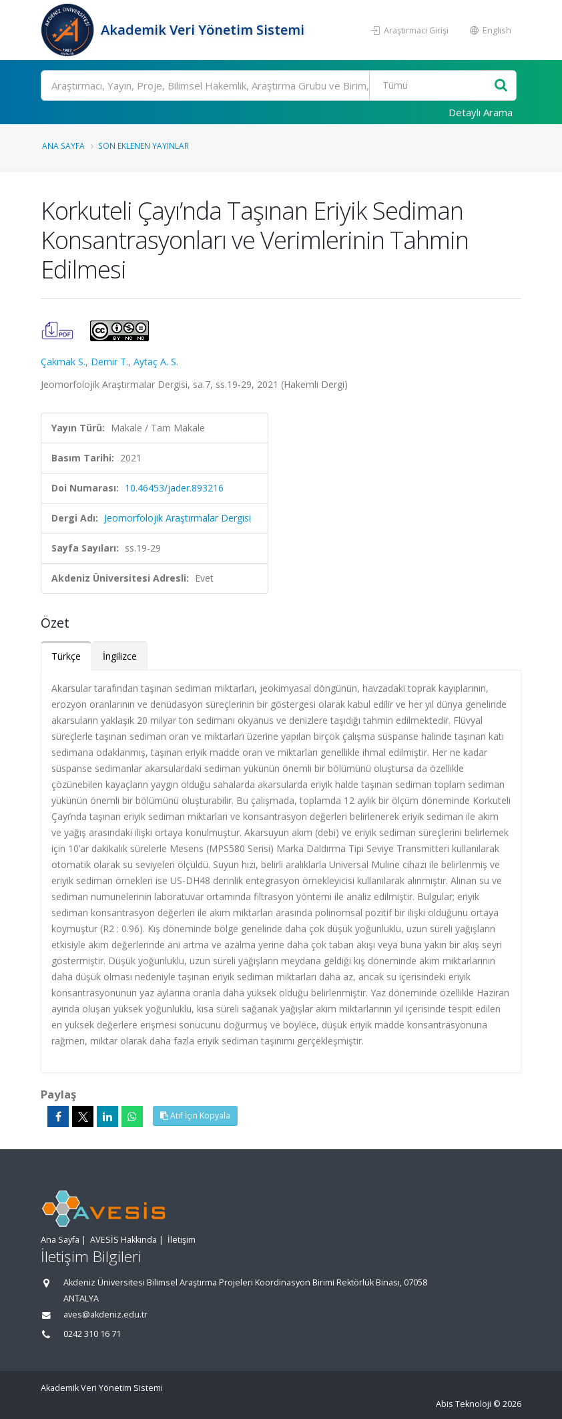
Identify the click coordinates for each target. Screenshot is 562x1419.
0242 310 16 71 (92, 1334)
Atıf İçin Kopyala (195, 1115)
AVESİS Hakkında (123, 1239)
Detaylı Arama (481, 112)
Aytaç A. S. (155, 361)
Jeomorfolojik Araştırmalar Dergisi (177, 518)
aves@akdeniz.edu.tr (105, 1314)
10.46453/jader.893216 (174, 487)
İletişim (182, 1239)
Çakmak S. (63, 361)
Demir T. (109, 361)
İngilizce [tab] (120, 656)
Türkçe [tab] (66, 656)
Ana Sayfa (63, 145)
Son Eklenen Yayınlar (143, 145)
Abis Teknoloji (463, 1404)
